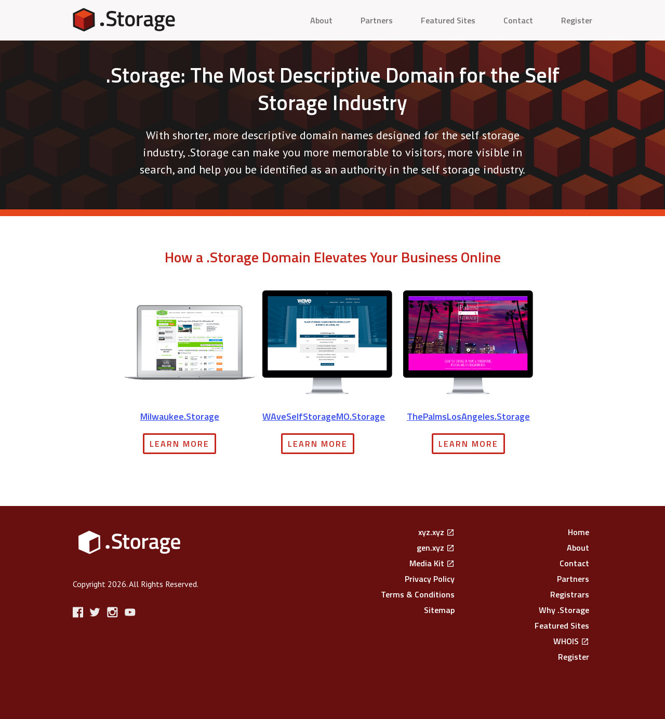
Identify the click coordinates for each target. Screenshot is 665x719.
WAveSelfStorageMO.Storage (323, 416)
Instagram (113, 612)
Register (576, 20)
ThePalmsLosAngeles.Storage (468, 416)
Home (578, 532)
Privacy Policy (430, 579)
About (321, 20)
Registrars (569, 594)
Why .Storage (564, 610)
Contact (518, 20)
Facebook (79, 612)
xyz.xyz (431, 532)
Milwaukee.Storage (179, 416)
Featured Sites (448, 20)
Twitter (96, 612)
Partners (377, 20)
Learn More (179, 443)
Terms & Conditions (418, 594)
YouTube (130, 612)
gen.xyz (430, 547)
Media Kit (426, 563)
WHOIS (566, 641)
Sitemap (439, 610)
